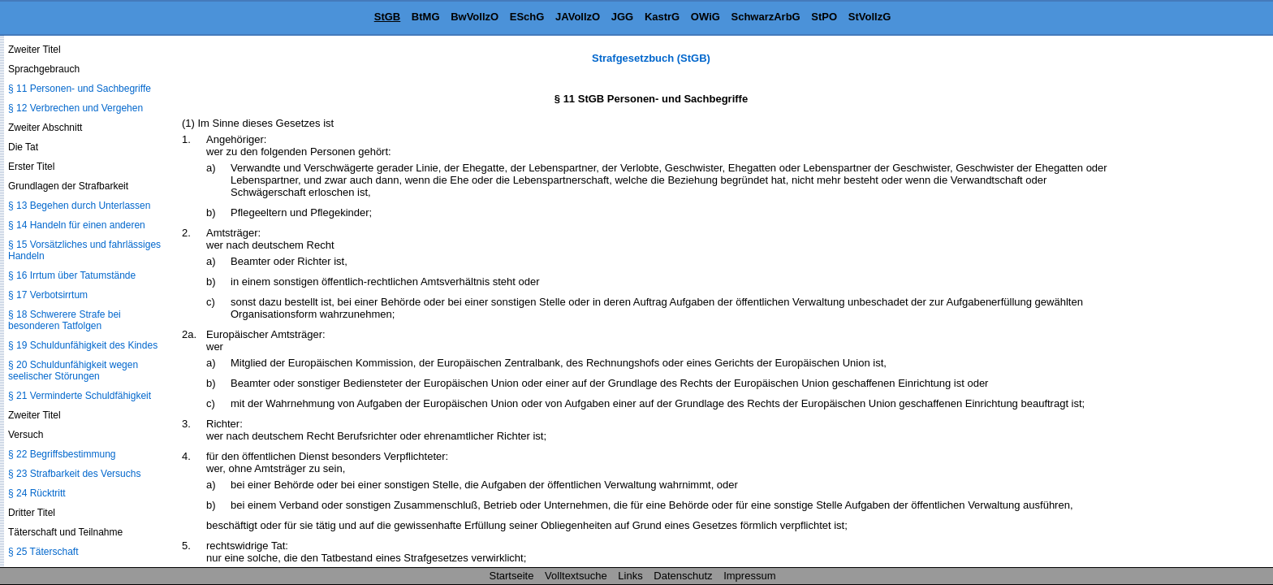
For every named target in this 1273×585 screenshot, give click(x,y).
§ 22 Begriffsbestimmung (62, 454)
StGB (387, 17)
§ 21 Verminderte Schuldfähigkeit (79, 395)
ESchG (527, 17)
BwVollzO (474, 17)
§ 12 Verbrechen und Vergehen (75, 108)
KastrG (662, 17)
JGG (622, 17)
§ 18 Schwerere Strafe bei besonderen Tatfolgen (64, 320)
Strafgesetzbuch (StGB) (651, 58)
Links (630, 576)
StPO (824, 17)
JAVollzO (577, 17)
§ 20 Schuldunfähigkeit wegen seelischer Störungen (73, 370)
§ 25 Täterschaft (43, 551)
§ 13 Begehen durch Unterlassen (79, 205)
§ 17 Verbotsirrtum (48, 295)
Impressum (749, 576)
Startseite (512, 576)
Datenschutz (683, 576)
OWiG (705, 17)
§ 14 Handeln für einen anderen (76, 225)
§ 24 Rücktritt (37, 493)
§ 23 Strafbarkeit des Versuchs (74, 473)
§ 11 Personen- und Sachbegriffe (79, 88)
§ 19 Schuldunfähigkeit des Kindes (83, 345)
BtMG (426, 17)
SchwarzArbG (765, 17)
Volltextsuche (576, 576)
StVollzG (869, 17)
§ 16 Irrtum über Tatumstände (72, 275)
